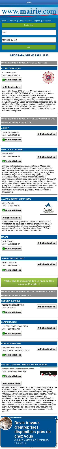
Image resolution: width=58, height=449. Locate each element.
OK (28, 47)
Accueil (3, 21)
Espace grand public (42, 21)
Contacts (12, 21)
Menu (28, 2)
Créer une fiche (25, 21)
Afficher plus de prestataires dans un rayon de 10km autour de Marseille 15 (29, 282)
